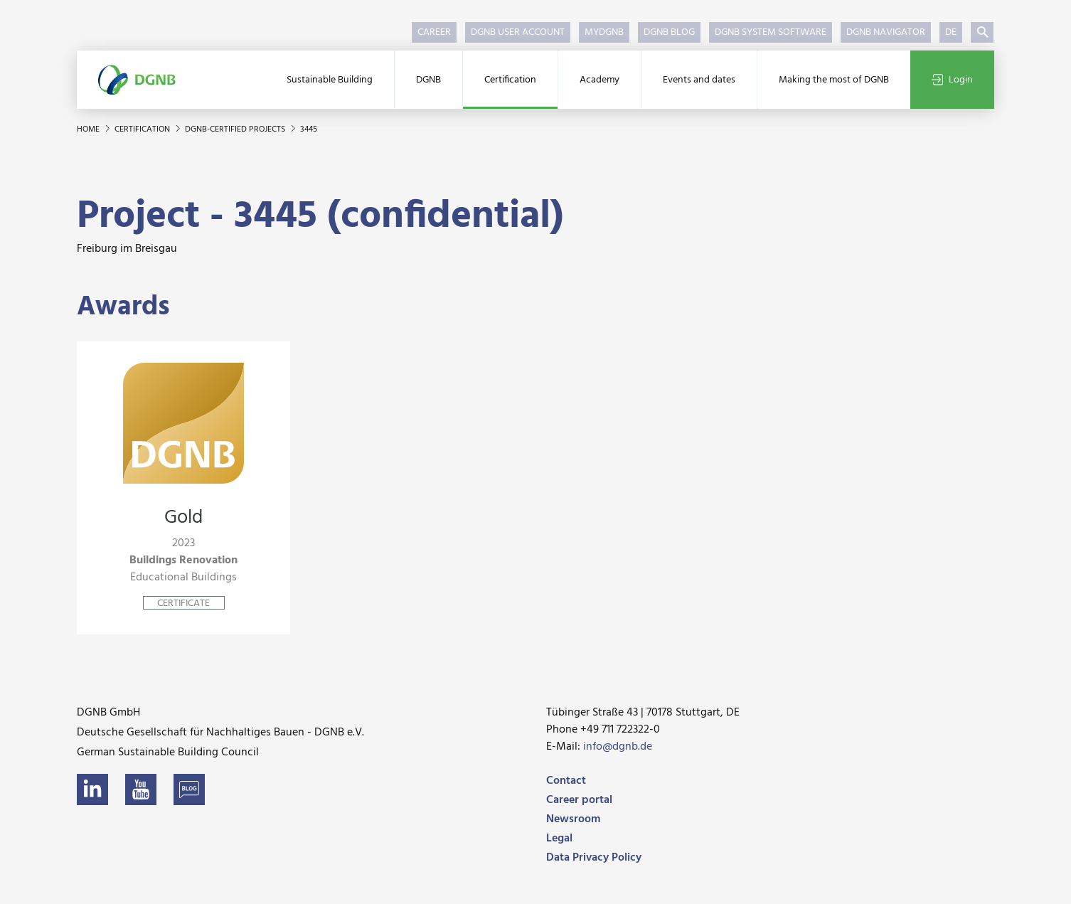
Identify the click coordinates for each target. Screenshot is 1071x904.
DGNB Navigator (885, 32)
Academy (599, 80)
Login (952, 80)
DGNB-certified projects (236, 129)
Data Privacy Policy (593, 858)
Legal (559, 838)
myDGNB (604, 32)
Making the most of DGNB (834, 80)
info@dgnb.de (617, 747)
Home (89, 129)
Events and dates (699, 80)
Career (434, 32)
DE (951, 32)
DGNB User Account (518, 32)
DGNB (428, 80)
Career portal (579, 800)
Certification (510, 80)
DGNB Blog (669, 32)
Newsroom (573, 819)
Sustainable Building (330, 80)
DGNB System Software (770, 32)
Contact (566, 781)
